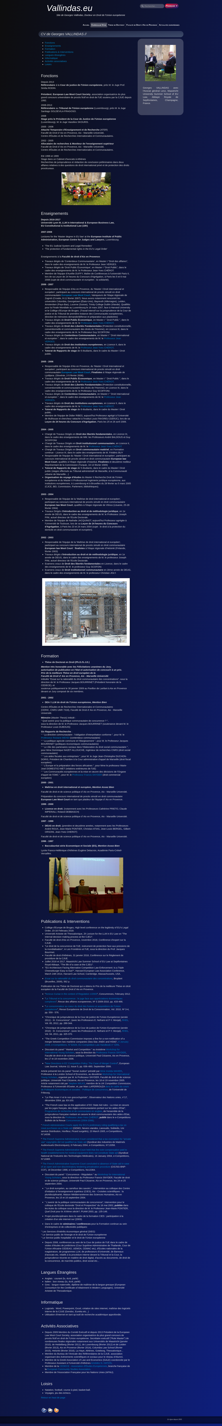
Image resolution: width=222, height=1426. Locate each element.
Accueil (86, 25)
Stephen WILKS (76, 1083)
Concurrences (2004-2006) (80, 1120)
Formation (50, 49)
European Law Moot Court (76, 295)
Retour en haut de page (53, 1397)
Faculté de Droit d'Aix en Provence (141, 25)
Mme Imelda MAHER (111, 1071)
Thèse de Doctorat (116, 25)
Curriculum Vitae (98, 25)
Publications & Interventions (59, 52)
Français (172, 5)
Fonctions (50, 42)
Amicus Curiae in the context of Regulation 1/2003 (71, 994)
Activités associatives (56, 61)
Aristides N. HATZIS (101, 1363)
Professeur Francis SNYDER (87, 774)
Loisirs (48, 64)
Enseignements (53, 45)
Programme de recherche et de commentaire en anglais (73, 1111)
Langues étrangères (55, 55)
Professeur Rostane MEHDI (55, 737)
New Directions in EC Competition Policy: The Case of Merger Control (81, 1063)
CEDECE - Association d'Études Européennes (83, 1366)
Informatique (51, 58)
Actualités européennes (169, 25)
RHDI (125, 1020)
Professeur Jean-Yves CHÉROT (97, 323)
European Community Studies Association (68, 1369)
